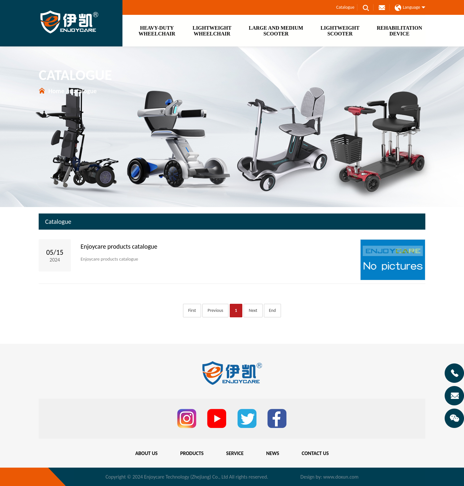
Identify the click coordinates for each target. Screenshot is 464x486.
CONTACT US (315, 453)
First (192, 310)
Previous (215, 310)
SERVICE (235, 453)
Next (253, 310)
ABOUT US (146, 453)
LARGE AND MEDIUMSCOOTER (276, 30)
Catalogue (345, 7)
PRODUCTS (192, 453)
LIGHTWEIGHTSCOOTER (340, 30)
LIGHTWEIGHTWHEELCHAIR (211, 30)
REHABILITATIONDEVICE (399, 30)
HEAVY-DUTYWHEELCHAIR (157, 30)
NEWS (272, 453)
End (272, 310)
